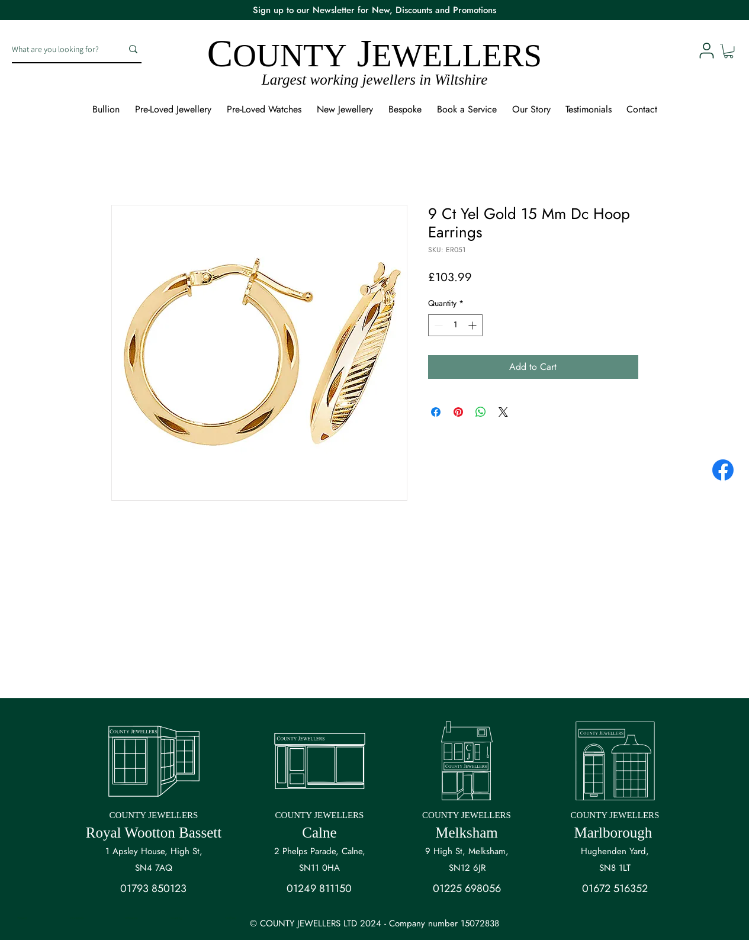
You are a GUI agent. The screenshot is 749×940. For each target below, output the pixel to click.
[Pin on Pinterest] (458, 412)
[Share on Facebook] (436, 412)
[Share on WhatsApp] (481, 412)
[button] (728, 51)
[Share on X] (503, 412)
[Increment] (473, 325)
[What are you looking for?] (58, 49)
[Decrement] (437, 325)
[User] (706, 50)
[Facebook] (723, 470)
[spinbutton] (455, 325)
